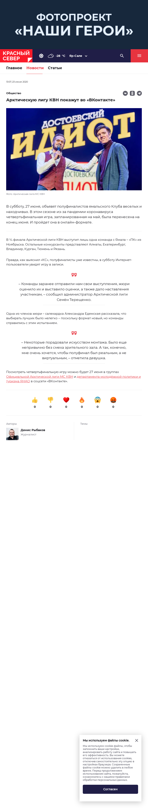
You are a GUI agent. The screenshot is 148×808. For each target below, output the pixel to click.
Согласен (110, 789)
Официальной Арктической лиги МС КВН (39, 377)
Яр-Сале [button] (75, 56)
